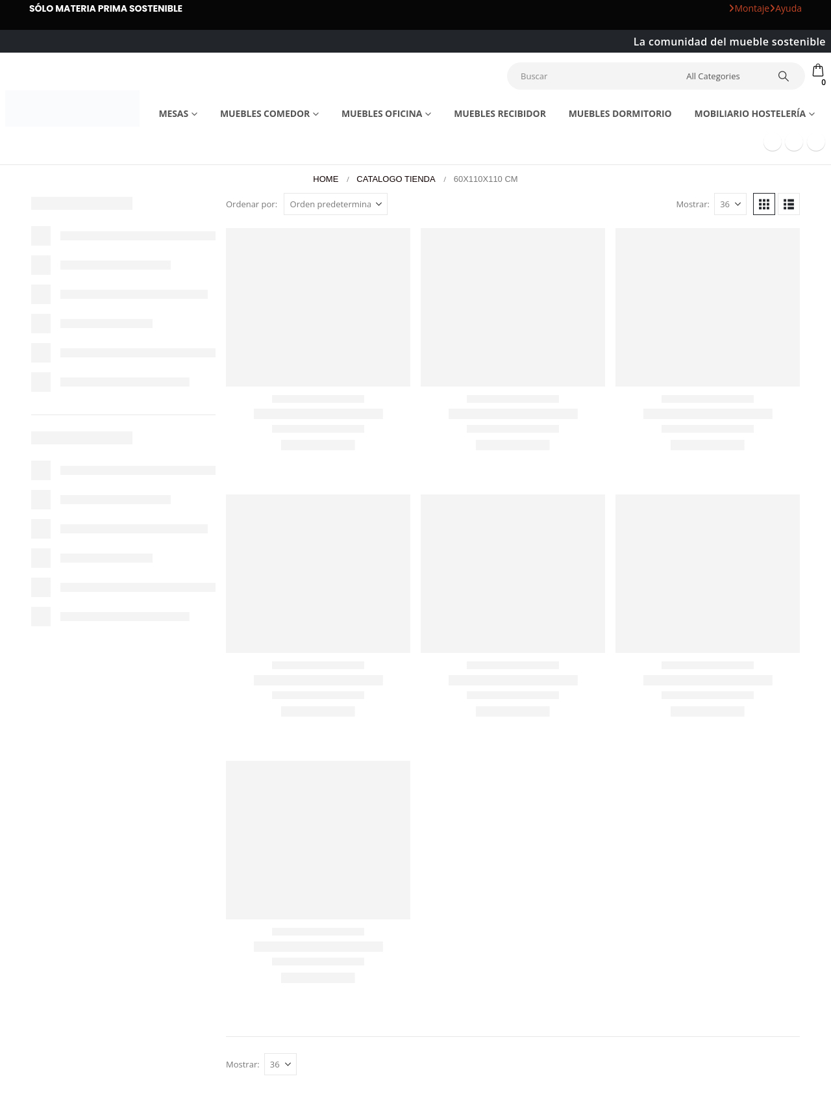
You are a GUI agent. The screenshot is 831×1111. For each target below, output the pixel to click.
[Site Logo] (72, 108)
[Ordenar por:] (336, 204)
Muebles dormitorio (620, 113)
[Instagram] (816, 142)
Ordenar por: (251, 204)
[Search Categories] (722, 76)
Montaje (748, 8)
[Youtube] (794, 142)
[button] (764, 204)
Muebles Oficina (381, 113)
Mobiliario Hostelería (750, 113)
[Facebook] (772, 142)
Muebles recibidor (500, 113)
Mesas (173, 113)
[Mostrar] (730, 204)
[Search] (783, 76)
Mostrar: (693, 204)
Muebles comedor (265, 113)
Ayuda (785, 8)
